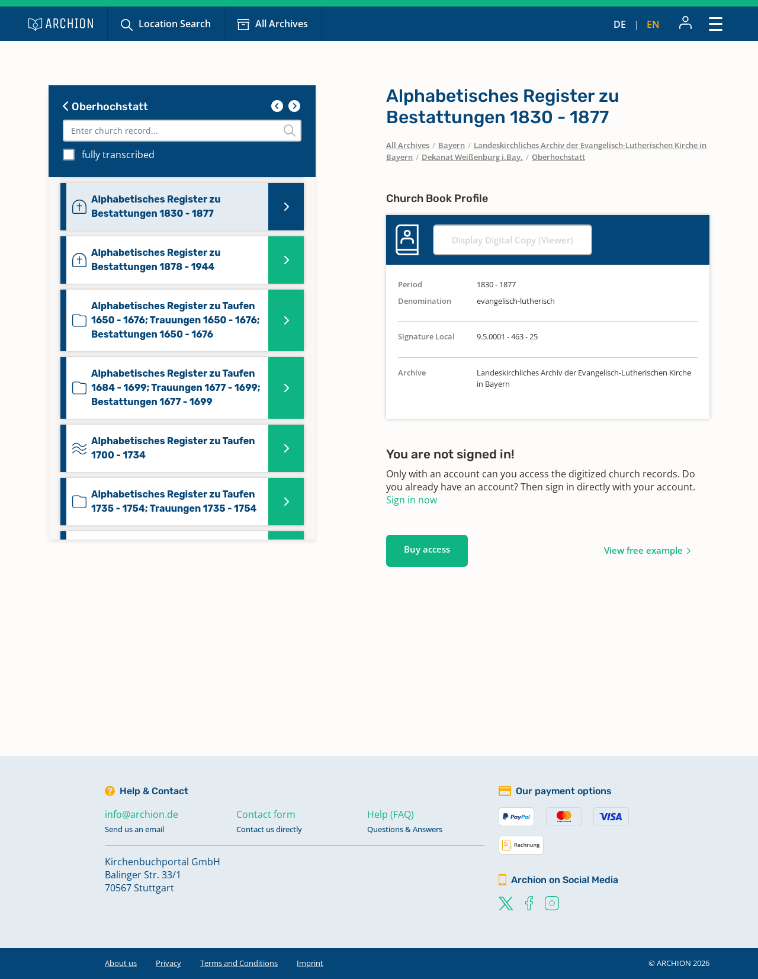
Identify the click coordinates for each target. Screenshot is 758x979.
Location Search (175, 23)
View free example (643, 550)
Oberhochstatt (105, 106)
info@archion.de (141, 814)
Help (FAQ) (390, 814)
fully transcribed (118, 154)
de (620, 24)
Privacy (168, 963)
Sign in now (411, 499)
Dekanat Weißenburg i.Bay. (472, 157)
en (653, 24)
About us (121, 963)
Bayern (451, 145)
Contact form (266, 814)
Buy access (427, 549)
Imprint (310, 963)
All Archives (281, 23)
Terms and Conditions (239, 963)
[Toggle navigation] (716, 23)
